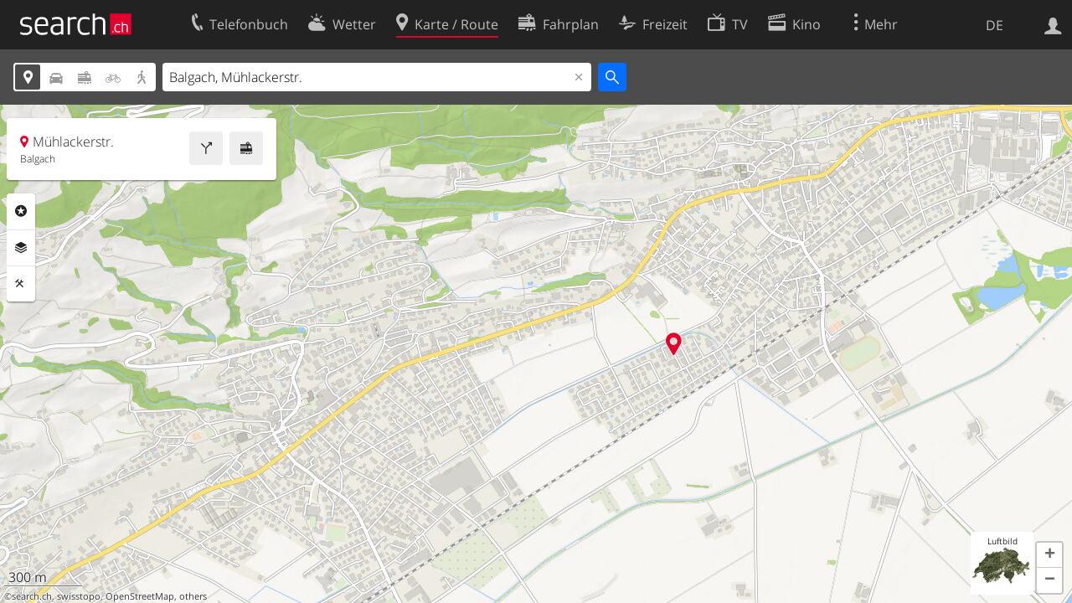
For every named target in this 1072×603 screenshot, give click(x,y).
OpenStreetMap (140, 596)
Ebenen (21, 247)
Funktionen (21, 284)
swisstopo (78, 596)
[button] (1049, 555)
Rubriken (21, 211)
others (193, 596)
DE (994, 25)
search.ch (32, 596)
